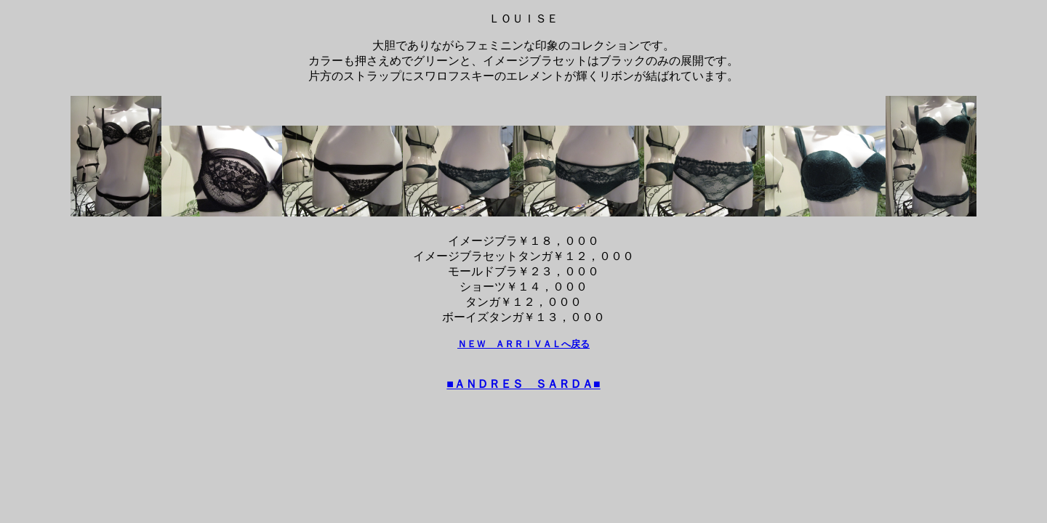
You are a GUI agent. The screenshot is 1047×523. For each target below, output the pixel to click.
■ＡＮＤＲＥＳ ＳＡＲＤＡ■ (523, 384)
